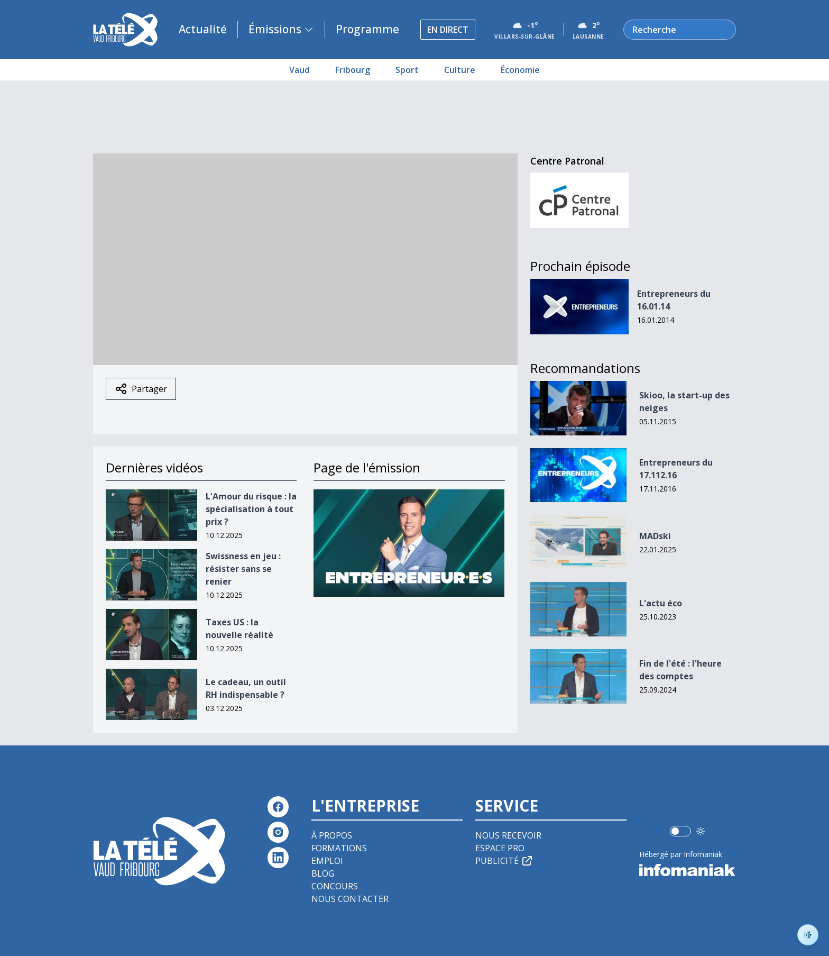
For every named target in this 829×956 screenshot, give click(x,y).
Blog (322, 873)
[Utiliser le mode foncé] (700, 831)
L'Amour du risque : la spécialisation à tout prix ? (251, 508)
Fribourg (352, 70)
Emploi (327, 861)
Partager (141, 389)
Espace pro (499, 848)
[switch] (680, 831)
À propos (331, 835)
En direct (447, 29)
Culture (459, 70)
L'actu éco (660, 603)
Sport (407, 70)
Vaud (299, 70)
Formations (339, 848)
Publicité (504, 860)
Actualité (203, 29)
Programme (367, 29)
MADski (655, 536)
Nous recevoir (508, 835)
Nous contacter (350, 899)
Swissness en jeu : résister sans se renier (243, 568)
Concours (334, 886)
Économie (520, 70)
